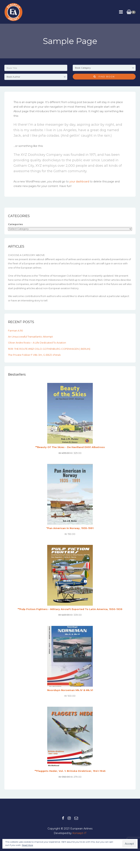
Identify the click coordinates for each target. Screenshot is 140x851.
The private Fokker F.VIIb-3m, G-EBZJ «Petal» (34, 354)
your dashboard (79, 181)
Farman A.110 (15, 330)
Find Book (104, 76)
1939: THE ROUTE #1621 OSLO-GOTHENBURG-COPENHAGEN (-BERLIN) (49, 348)
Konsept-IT (79, 833)
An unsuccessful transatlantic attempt (30, 336)
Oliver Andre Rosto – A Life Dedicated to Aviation (37, 342)
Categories (15, 224)
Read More (27, 845)
